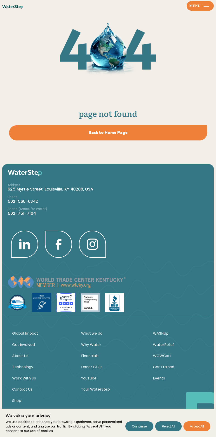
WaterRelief (163, 344)
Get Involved (23, 344)
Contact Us (22, 389)
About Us (20, 355)
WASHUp (161, 333)
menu (199, 6)
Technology (22, 367)
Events (159, 378)
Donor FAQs (91, 367)
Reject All (168, 426)
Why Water (91, 344)
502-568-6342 (23, 201)
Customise (139, 426)
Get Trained (163, 367)
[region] (108, 423)
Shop (16, 400)
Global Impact (25, 333)
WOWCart (162, 355)
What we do (91, 333)
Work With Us (24, 378)
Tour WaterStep (95, 389)
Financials (90, 355)
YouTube (88, 378)
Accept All (197, 426)
